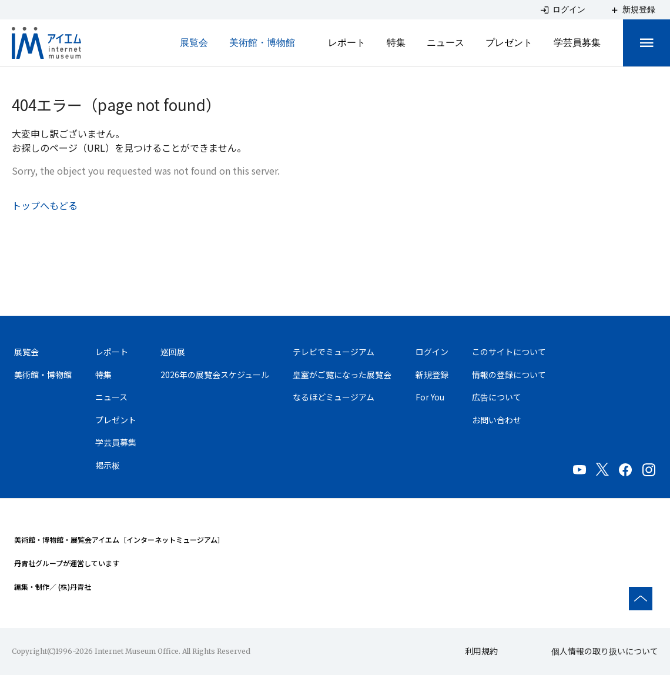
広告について (496, 397)
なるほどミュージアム (333, 397)
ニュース (445, 43)
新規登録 (432, 374)
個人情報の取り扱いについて (604, 651)
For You (430, 397)
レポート (347, 43)
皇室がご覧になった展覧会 (342, 374)
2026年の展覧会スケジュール (214, 374)
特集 (396, 43)
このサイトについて (509, 351)
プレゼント (508, 43)
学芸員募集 (577, 43)
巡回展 (172, 351)
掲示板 (107, 466)
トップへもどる (45, 205)
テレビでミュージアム (333, 351)
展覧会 (194, 43)
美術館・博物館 (262, 43)
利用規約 (481, 651)
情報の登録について (509, 374)
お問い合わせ (496, 420)
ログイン (432, 351)
